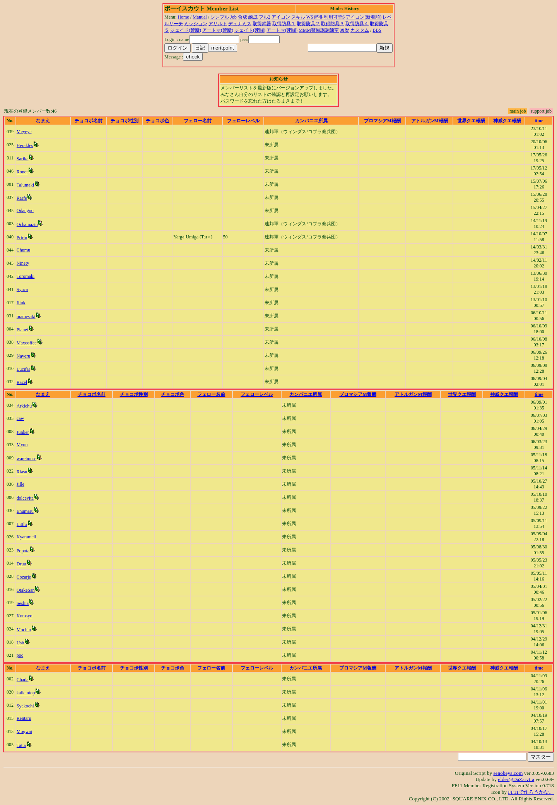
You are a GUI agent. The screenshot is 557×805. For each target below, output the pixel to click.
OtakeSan (26, 590)
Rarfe (22, 198)
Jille (20, 484)
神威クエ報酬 (507, 120)
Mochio (24, 629)
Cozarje (24, 577)
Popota (23, 550)
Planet (22, 329)
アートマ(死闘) (282, 30)
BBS (376, 30)
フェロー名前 (198, 120)
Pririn (22, 237)
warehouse (26, 458)
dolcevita (25, 498)
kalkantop (26, 692)
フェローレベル (243, 120)
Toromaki (25, 276)
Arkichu (24, 406)
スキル (298, 17)
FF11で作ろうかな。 (531, 792)
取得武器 (262, 23)
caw (20, 418)
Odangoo (25, 210)
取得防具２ (308, 23)
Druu (21, 564)
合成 (242, 17)
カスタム (359, 30)
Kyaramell (26, 537)
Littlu (22, 524)
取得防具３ (332, 23)
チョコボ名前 (89, 120)
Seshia (23, 603)
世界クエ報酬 (471, 120)
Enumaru (25, 511)
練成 (253, 17)
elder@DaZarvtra (516, 779)
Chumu (23, 250)
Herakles (25, 145)
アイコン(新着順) (363, 17)
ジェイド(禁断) (185, 30)
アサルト (217, 23)
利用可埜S (334, 17)
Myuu (22, 444)
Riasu (22, 471)
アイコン (281, 17)
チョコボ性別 (124, 120)
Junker (23, 432)
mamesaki (26, 316)
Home (183, 17)
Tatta (21, 745)
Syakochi (25, 706)
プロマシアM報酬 (382, 120)
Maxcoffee (27, 343)
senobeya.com (508, 773)
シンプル (219, 17)
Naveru (23, 356)
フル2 (264, 17)
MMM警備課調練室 (319, 30)
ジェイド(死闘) (249, 30)
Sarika (23, 158)
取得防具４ (357, 23)
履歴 (344, 30)
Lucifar (23, 369)
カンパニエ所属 (311, 120)
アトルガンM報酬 (429, 120)
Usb (20, 643)
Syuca (22, 289)
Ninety (23, 263)
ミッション (195, 23)
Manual (200, 17)
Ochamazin (27, 224)
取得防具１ (284, 23)
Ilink (21, 302)
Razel (22, 382)
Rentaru (24, 718)
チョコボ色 (157, 120)
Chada (23, 679)
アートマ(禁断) (217, 30)
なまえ (43, 120)
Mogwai (24, 731)
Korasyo (24, 615)
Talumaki (25, 185)
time (539, 120)
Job (233, 17)
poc (20, 655)
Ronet (22, 172)
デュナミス (239, 23)
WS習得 (314, 17)
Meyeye (24, 131)
